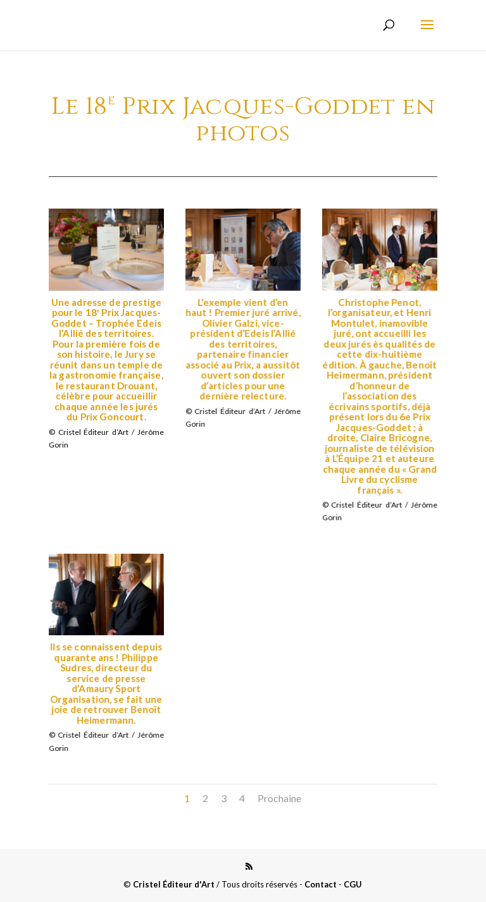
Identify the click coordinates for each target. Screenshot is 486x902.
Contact (320, 884)
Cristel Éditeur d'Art (174, 884)
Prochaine (279, 798)
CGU (353, 884)
